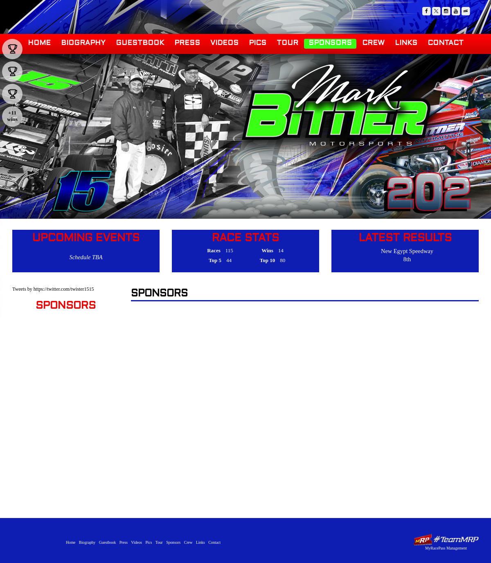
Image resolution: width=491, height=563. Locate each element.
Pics (257, 43)
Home (39, 43)
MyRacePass (446, 539)
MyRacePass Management (446, 548)
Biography (83, 43)
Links (406, 43)
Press (187, 43)
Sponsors (330, 43)
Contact (446, 43)
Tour (287, 43)
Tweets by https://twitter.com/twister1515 (53, 289)
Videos (224, 43)
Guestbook (140, 43)
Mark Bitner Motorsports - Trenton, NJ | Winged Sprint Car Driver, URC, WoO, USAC (336, 105)
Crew (373, 43)
